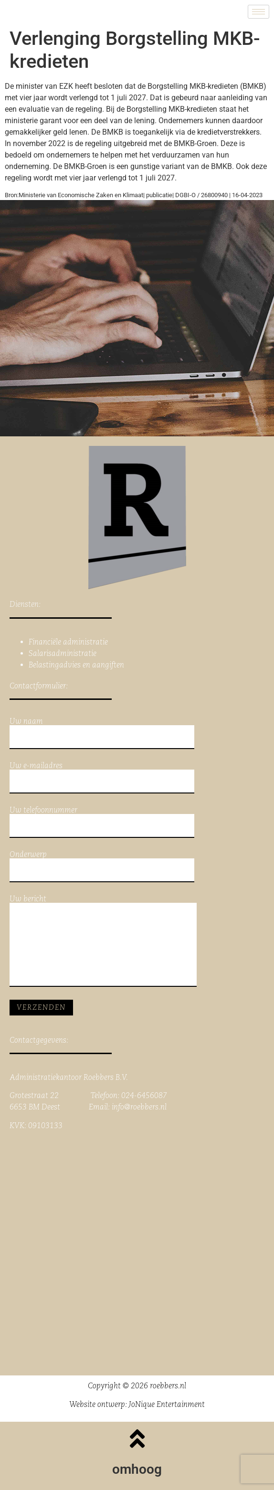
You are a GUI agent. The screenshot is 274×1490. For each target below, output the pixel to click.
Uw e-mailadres (102, 777)
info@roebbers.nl (139, 1106)
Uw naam (102, 733)
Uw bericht (103, 941)
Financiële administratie (68, 641)
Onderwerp (102, 866)
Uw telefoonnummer (102, 822)
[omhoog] (137, 1438)
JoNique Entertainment (167, 1404)
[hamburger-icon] (258, 12)
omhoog (137, 1469)
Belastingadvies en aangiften (76, 664)
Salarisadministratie (62, 653)
